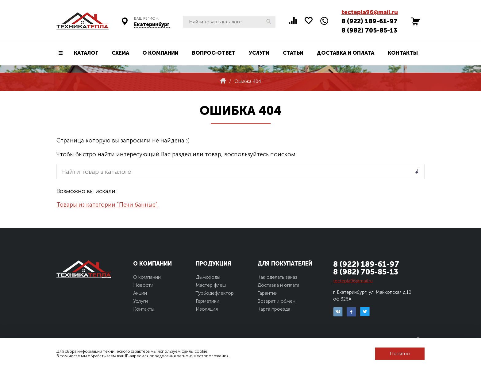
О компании (160, 53)
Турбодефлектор (215, 293)
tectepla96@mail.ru (369, 12)
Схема (120, 53)
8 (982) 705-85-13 (369, 30)
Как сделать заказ (277, 277)
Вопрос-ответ (213, 53)
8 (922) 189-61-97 (369, 21)
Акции (140, 293)
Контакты (403, 53)
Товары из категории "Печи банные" (107, 204)
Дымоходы (208, 277)
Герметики (207, 301)
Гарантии (267, 293)
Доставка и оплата (345, 53)
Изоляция (207, 309)
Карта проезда (273, 309)
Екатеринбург (152, 24)
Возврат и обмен (276, 301)
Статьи (293, 53)
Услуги (259, 53)
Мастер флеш (211, 285)
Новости (143, 285)
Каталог (86, 53)
